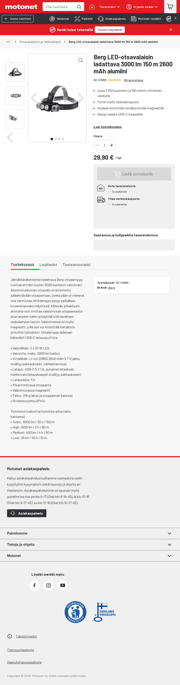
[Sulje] (170, 29)
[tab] (58, 18)
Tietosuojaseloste (20, 650)
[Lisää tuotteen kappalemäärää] (111, 145)
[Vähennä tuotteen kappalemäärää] (97, 145)
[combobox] (59, 7)
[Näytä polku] (8, 42)
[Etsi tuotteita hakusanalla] (79, 6)
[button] (34, 98)
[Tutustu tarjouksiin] (110, 29)
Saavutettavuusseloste (24, 662)
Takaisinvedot (26, 636)
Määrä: (98, 136)
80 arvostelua (133, 80)
